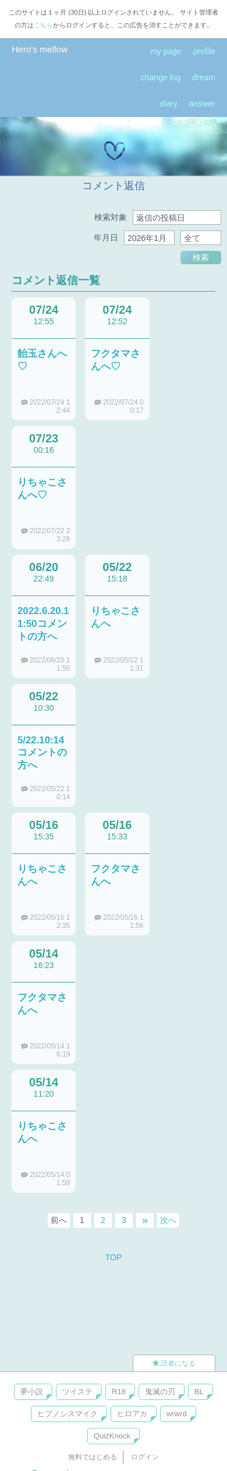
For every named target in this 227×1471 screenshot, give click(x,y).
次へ (168, 1220)
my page (166, 51)
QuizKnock (112, 1435)
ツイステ (77, 1391)
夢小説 (31, 1391)
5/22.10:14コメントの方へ (42, 753)
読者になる (174, 1363)
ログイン (145, 1457)
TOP (113, 1257)
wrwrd (176, 1413)
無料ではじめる (92, 1457)
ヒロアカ (132, 1413)
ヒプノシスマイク (67, 1413)
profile (204, 51)
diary (169, 103)
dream (203, 77)
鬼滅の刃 (160, 1391)
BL (199, 1391)
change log (161, 77)
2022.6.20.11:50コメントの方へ (43, 623)
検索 (201, 257)
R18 (119, 1391)
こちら (43, 25)
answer (202, 103)
